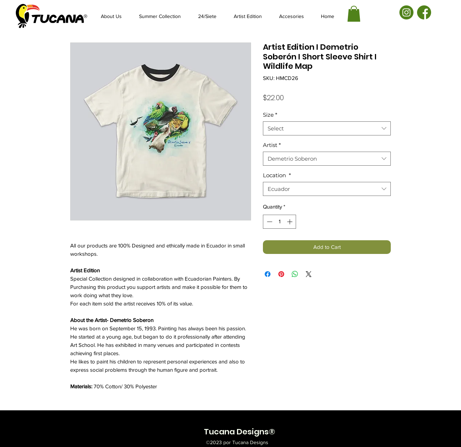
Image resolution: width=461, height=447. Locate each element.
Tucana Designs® (239, 431)
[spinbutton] (280, 221)
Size (270, 114)
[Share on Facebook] (267, 274)
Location (277, 175)
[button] (354, 14)
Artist (272, 145)
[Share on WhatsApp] (295, 274)
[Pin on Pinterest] (281, 274)
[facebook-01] (424, 12)
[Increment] (290, 221)
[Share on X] (308, 274)
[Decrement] (269, 221)
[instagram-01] (406, 12)
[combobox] (327, 128)
